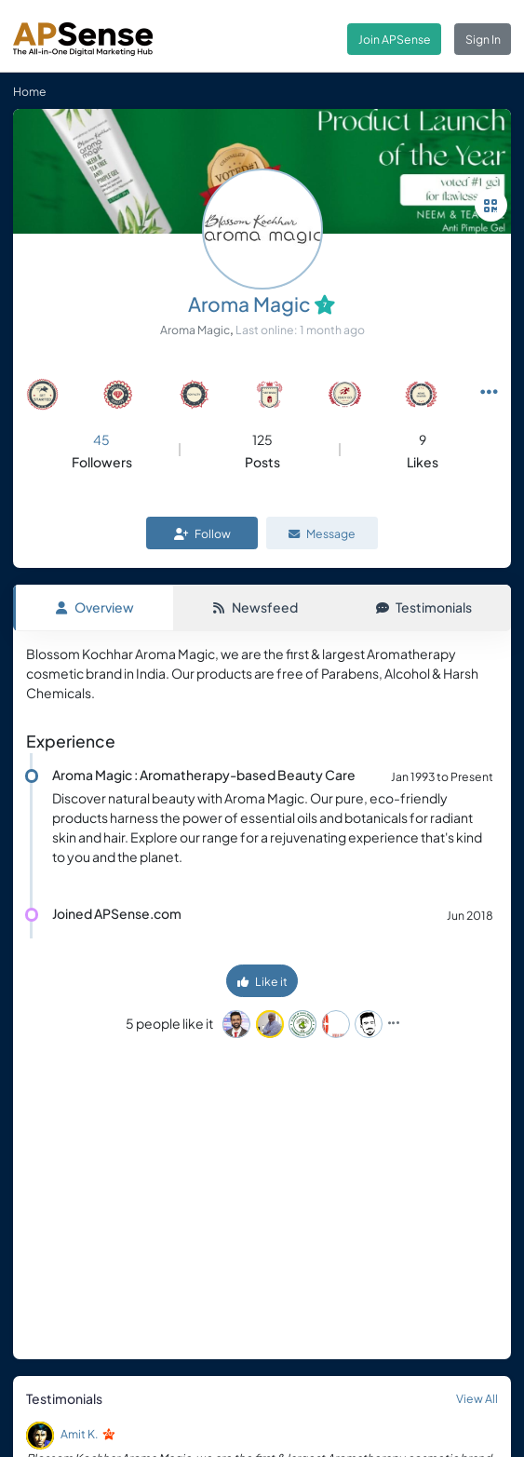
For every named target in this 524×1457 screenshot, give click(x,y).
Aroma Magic (249, 304)
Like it (262, 981)
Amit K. (79, 1433)
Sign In (483, 39)
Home (30, 91)
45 (101, 439)
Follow (202, 533)
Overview (94, 607)
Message (322, 533)
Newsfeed (255, 607)
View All (477, 1398)
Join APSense (394, 39)
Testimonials (424, 607)
